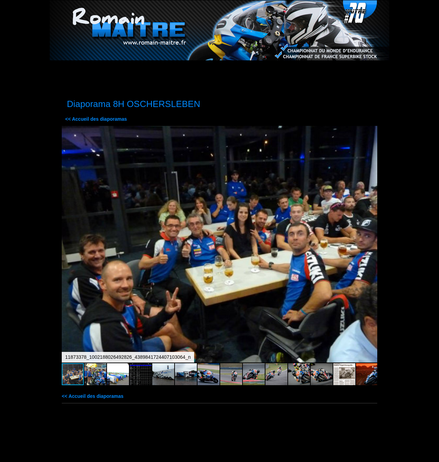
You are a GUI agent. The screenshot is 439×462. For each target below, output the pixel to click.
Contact (354, 70)
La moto (129, 70)
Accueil (84, 70)
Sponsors (174, 70)
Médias (219, 70)
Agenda (263, 70)
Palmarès (309, 70)
